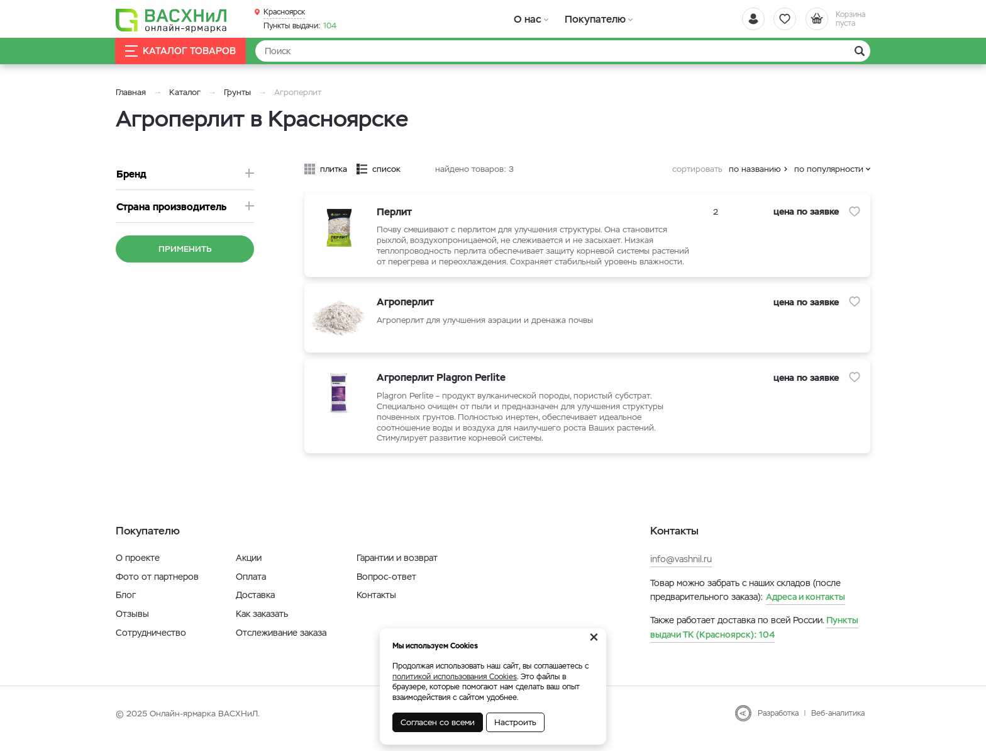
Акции (249, 568)
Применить (185, 249)
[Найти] (562, 51)
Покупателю (589, 18)
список (386, 169)
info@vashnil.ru (681, 569)
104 (299, 26)
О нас (526, 18)
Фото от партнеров (157, 587)
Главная (131, 92)
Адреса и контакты (805, 607)
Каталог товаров (181, 51)
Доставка (255, 605)
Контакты (376, 605)
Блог (126, 605)
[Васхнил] (172, 19)
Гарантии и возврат (397, 568)
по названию (755, 169)
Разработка (778, 724)
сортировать (697, 169)
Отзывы (132, 624)
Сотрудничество (151, 643)
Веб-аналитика (838, 724)
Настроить (515, 722)
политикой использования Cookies (454, 677)
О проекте (138, 568)
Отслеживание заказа (281, 643)
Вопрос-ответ (386, 587)
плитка (333, 169)
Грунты (237, 92)
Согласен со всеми (438, 722)
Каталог (185, 92)
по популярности (828, 169)
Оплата (251, 587)
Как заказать (262, 624)
